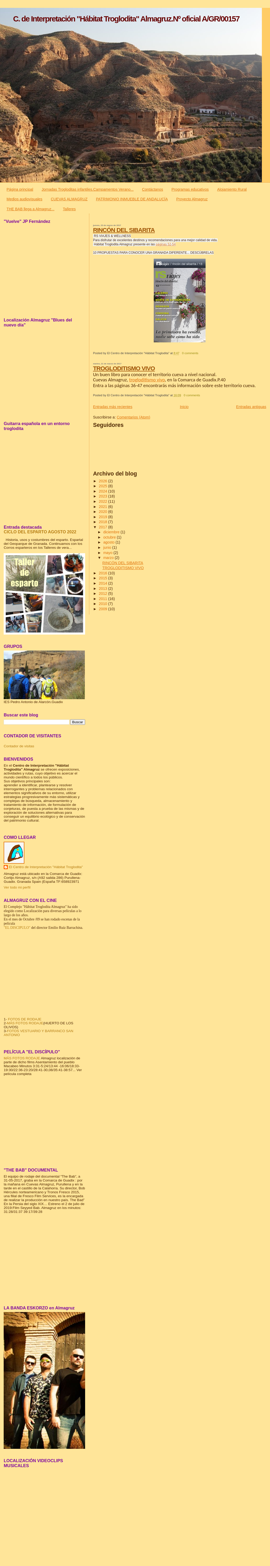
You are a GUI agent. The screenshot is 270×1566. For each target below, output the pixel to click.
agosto (109, 542)
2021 (103, 507)
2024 (103, 491)
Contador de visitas (19, 746)
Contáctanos (152, 189)
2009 (103, 609)
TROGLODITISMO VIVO (124, 368)
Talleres (69, 209)
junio (107, 547)
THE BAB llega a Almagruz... (30, 209)
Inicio (184, 407)
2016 (103, 573)
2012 (103, 593)
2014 (103, 583)
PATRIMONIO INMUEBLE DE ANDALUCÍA (132, 199)
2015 (103, 578)
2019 (103, 517)
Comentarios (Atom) (133, 417)
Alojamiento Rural (232, 189)
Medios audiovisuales (24, 199)
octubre (110, 537)
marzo (109, 558)
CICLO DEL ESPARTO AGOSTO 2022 (40, 532)
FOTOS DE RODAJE (24, 1019)
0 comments (190, 353)
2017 (103, 527)
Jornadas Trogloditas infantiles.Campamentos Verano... (88, 189)
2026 (103, 481)
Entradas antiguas (251, 407)
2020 (103, 512)
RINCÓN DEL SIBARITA (124, 230)
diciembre (111, 532)
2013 (103, 588)
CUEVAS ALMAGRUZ (69, 199)
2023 (103, 496)
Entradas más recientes (112, 407)
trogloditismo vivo (147, 380)
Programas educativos (190, 189)
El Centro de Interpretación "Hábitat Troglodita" (46, 867)
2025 (103, 486)
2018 (103, 522)
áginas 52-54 (166, 244)
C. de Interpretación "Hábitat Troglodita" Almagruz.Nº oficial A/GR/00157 (126, 18)
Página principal (20, 189)
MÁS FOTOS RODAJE (25, 1023)
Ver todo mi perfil (17, 887)
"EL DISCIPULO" (17, 928)
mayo (108, 553)
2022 (103, 501)
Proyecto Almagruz (192, 199)
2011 (103, 599)
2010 (103, 604)
